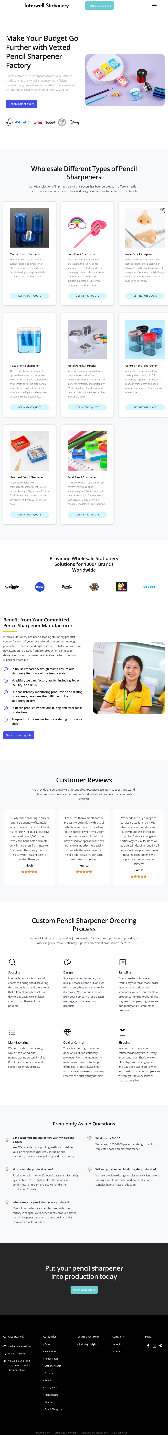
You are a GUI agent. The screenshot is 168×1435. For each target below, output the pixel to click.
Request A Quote (99, 5)
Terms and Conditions (65, 1432)
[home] (47, 6)
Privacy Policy (42, 1432)
